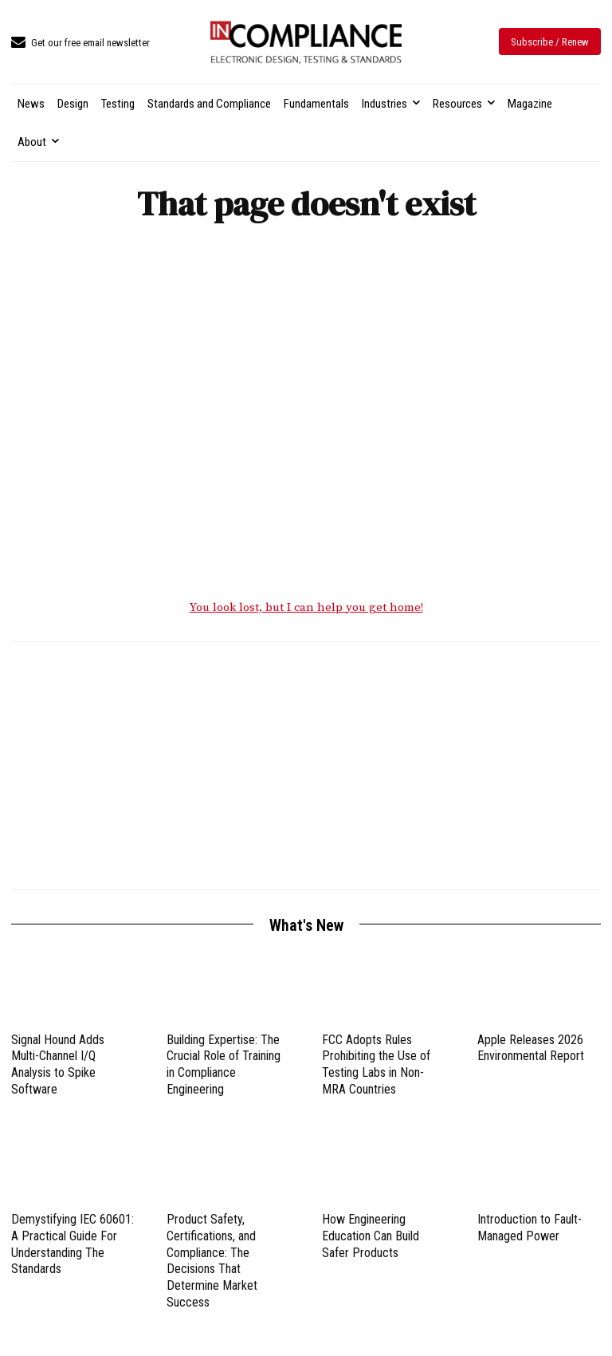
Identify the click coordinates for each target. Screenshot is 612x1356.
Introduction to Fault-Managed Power (529, 1230)
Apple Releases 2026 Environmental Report (530, 1050)
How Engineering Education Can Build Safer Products (370, 1238)
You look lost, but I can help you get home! (306, 609)
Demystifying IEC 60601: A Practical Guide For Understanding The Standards (72, 1246)
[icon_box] (80, 43)
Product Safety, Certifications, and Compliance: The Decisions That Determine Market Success (212, 1263)
